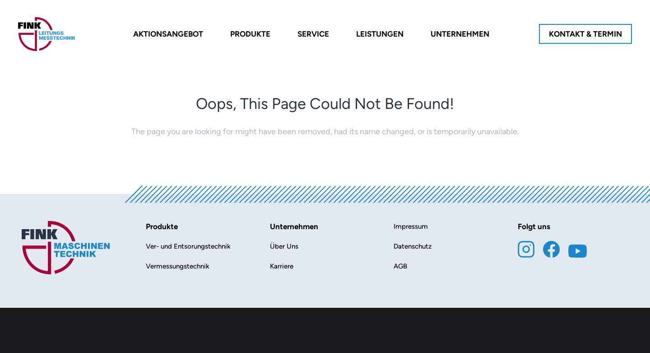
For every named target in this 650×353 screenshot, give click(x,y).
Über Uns (284, 246)
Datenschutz (413, 246)
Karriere (281, 266)
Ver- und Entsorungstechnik (188, 246)
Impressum (411, 226)
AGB (400, 266)
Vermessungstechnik (177, 266)
